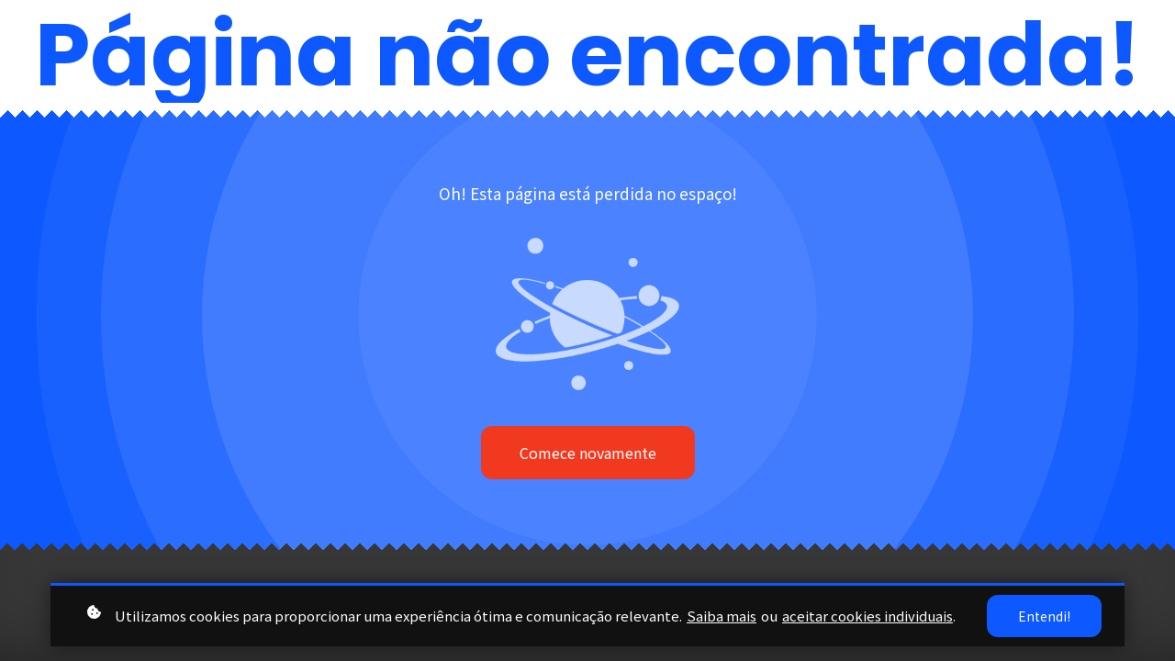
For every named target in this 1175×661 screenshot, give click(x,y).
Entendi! (1044, 616)
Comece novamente (588, 453)
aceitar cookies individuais (867, 615)
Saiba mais (721, 615)
